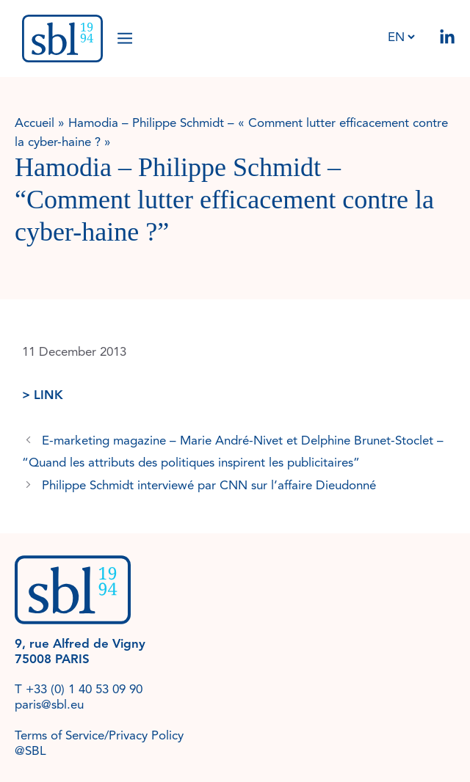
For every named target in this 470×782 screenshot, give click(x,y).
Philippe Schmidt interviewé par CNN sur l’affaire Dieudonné (209, 485)
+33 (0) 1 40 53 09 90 (84, 689)
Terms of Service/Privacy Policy (99, 735)
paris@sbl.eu (49, 704)
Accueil (34, 123)
